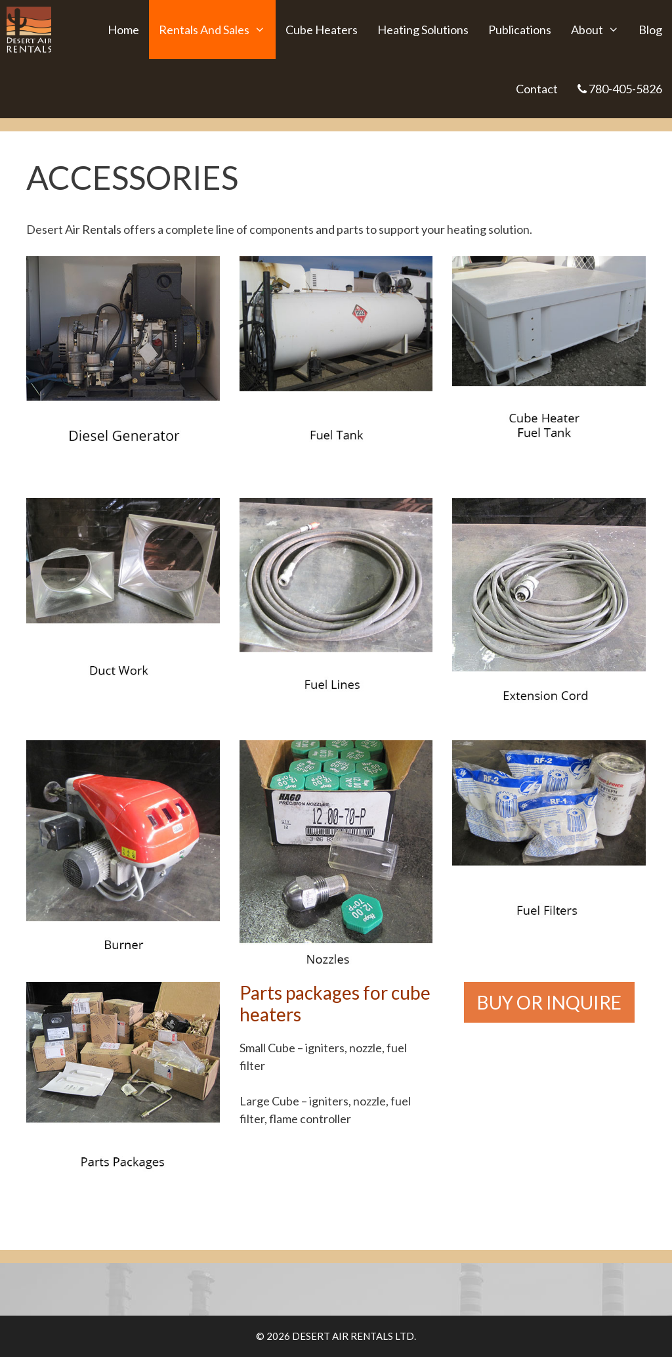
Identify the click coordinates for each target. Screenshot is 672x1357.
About (600, 29)
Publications (519, 29)
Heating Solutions (423, 29)
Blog (650, 29)
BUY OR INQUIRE (549, 1002)
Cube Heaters (321, 29)
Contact (537, 88)
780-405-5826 (620, 88)
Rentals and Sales (217, 29)
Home (123, 29)
